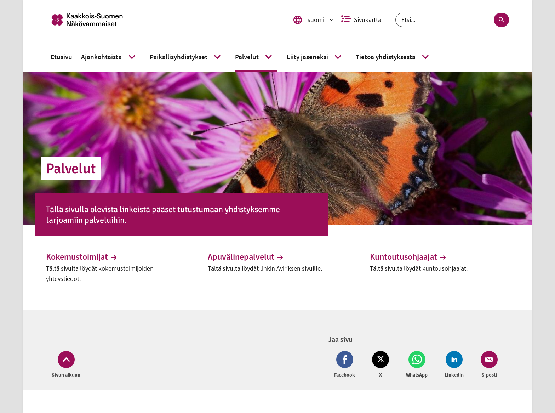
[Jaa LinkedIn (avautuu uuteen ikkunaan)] (454, 365)
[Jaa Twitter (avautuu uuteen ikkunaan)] (380, 365)
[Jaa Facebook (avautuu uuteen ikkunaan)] (346, 365)
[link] (162, 20)
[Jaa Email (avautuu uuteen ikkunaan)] (488, 365)
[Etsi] (452, 20)
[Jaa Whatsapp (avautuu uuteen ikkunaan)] (416, 365)
